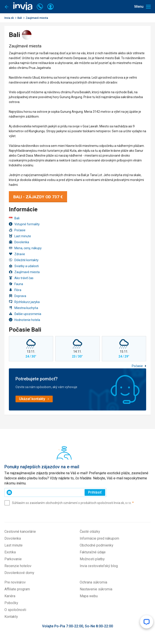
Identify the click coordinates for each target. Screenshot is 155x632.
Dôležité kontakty (24, 260)
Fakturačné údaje (93, 552)
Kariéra (9, 596)
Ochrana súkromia (93, 582)
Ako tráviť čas (21, 278)
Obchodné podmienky (96, 545)
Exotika (10, 552)
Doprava (17, 296)
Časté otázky (90, 531)
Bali (19, 17)
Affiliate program (17, 589)
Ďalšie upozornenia (25, 314)
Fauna (16, 284)
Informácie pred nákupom (99, 538)
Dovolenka (19, 242)
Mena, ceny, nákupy (25, 248)
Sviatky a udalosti (24, 266)
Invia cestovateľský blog (99, 566)
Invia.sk (9, 17)
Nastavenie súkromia (96, 589)
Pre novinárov (15, 582)
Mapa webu (89, 596)
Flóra (15, 290)
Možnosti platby (92, 559)
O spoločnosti (15, 610)
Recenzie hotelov (17, 566)
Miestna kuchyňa (23, 308)
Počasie (17, 230)
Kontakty (11, 616)
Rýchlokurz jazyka (24, 302)
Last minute (20, 236)
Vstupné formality (24, 224)
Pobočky (11, 603)
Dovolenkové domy (19, 573)
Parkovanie (13, 559)
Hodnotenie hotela (24, 320)
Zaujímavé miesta (24, 272)
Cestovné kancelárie (20, 531)
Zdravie (17, 254)
